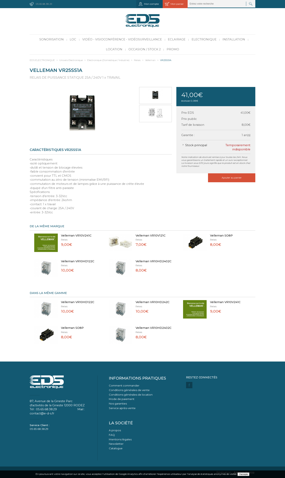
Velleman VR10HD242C (152, 302)
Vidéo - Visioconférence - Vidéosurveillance (122, 39)
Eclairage (176, 39)
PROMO (173, 49)
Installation (233, 39)
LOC (73, 39)
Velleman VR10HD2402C (153, 261)
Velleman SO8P (221, 235)
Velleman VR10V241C (76, 235)
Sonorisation (51, 39)
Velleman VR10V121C (150, 235)
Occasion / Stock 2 (144, 49)
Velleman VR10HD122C (77, 261)
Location (114, 49)
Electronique (204, 39)
